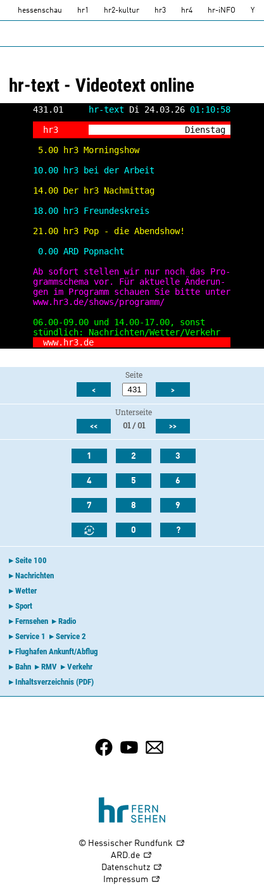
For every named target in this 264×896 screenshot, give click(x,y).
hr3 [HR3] (160, 11)
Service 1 (30, 636)
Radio (67, 621)
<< (93, 426)
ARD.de (132, 856)
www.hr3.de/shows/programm (96, 302)
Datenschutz (132, 868)
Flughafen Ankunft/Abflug (56, 651)
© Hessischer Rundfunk (132, 844)
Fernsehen (31, 621)
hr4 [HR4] (186, 11)
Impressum (132, 880)
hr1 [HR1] (83, 11)
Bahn (23, 666)
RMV (49, 666)
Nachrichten (34, 575)
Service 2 (71, 636)
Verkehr (79, 666)
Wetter (26, 590)
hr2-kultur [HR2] (121, 11)
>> (173, 426)
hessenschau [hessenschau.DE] (40, 11)
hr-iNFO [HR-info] (222, 11)
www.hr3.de (68, 342)
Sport (23, 606)
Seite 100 (31, 560)
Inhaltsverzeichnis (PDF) (54, 682)
